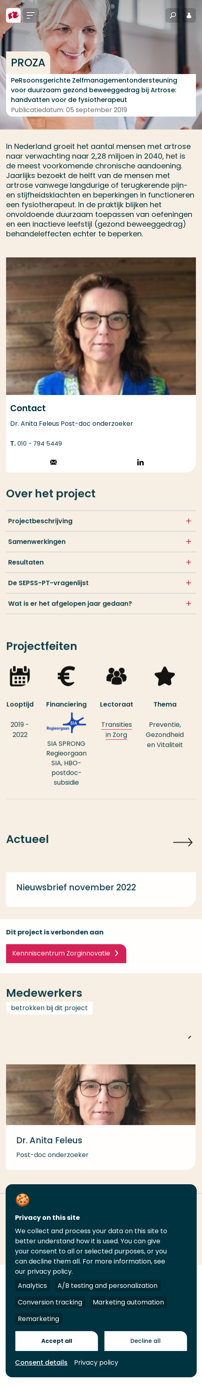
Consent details (41, 1362)
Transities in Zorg (116, 736)
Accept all (56, 1341)
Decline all (145, 1341)
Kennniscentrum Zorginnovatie (61, 959)
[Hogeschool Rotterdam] (13, 15)
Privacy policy (96, 1362)
